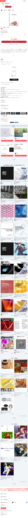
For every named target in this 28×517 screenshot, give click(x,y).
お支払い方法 (3, 102)
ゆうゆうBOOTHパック (9, 93)
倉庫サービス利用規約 (9, 510)
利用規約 (5, 510)
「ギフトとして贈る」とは (5, 84)
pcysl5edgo (4, 138)
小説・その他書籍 (3, 27)
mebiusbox (4, 153)
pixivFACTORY (2, 97)
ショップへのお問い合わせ (4, 108)
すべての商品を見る (14, 79)
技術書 (8, 27)
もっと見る (14, 160)
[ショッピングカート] (25, 1)
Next (26, 19)
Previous (1, 19)
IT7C (17, 153)
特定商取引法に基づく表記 (4, 105)
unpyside (18, 138)
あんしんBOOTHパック (3, 93)
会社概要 (2, 510)
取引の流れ (3, 100)
